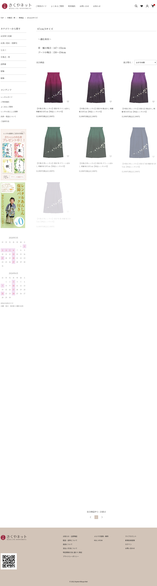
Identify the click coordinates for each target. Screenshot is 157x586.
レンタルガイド (7, 97)
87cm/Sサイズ (32, 18)
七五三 (3, 50)
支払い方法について (70, 548)
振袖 (2, 78)
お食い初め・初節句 (9, 43)
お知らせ (97, 6)
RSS (95, 540)
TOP (2, 18)
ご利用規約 (5, 102)
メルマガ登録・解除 (101, 536)
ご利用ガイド (41, 6)
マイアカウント (130, 536)
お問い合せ (84, 6)
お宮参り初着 (6, 36)
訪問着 (3, 64)
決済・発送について (8, 116)
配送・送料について (70, 540)
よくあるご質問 (57, 6)
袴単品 (21, 18)
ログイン (128, 544)
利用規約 (71, 6)
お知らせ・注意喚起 (70, 536)
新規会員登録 (130, 540)
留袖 (2, 71)
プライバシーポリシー (71, 556)
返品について (67, 544)
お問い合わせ (130, 548)
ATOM (100, 540)
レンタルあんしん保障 (9, 111)
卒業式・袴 (11, 18)
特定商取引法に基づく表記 (72, 552)
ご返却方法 (5, 121)
